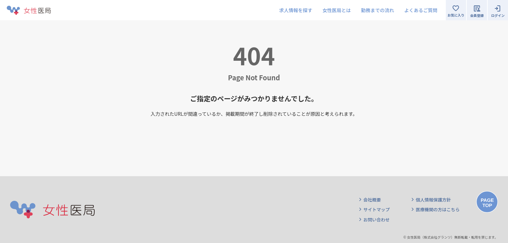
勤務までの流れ (377, 10)
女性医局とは (336, 10)
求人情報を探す (295, 10)
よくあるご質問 (420, 10)
